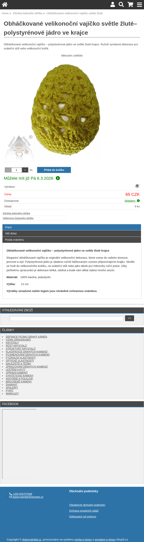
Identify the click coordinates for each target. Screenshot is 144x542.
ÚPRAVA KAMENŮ (17, 372)
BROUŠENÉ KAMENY (19, 381)
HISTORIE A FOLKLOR (19, 378)
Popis (8, 227)
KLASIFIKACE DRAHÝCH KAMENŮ (27, 351)
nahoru (138, 536)
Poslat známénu (14, 239)
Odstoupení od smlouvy (82, 516)
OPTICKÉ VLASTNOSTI (20, 360)
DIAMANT (11, 384)
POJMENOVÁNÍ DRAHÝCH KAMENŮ (28, 354)
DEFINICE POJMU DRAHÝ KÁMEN (26, 336)
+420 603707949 (20, 494)
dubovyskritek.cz (31, 539)
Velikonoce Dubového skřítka (18, 218)
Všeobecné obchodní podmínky (87, 505)
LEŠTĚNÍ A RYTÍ (15, 369)
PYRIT (9, 390)
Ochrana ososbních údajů (83, 510)
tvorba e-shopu (83, 539)
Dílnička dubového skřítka (16, 213)
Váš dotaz (11, 233)
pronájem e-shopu (105, 539)
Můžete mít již (32, 178)
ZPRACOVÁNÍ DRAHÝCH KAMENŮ (27, 366)
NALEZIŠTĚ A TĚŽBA (18, 363)
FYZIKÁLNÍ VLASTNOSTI (21, 357)
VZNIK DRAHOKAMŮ (18, 339)
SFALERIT (12, 387)
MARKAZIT (12, 393)
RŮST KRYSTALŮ (16, 345)
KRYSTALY (12, 342)
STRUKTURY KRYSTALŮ (20, 348)
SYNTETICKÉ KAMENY (20, 375)
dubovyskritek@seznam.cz (26, 497)
